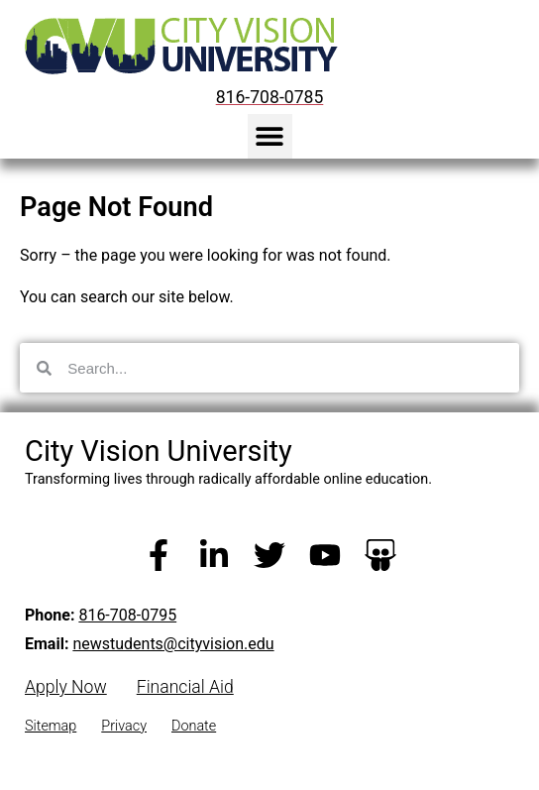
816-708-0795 (127, 615)
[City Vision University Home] (177, 45)
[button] (270, 136)
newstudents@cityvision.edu (172, 643)
